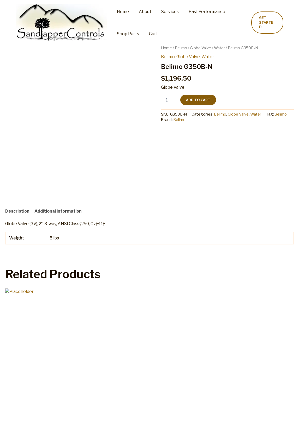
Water (219, 48)
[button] (266, 22)
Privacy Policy (226, 429)
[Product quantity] (168, 100)
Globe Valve (200, 48)
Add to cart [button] (26, 389)
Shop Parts (127, 33)
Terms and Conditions (186, 429)
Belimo (181, 48)
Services (166, 11)
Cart (151, 33)
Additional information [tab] (58, 211)
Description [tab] (17, 211)
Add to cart (198, 100)
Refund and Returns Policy (135, 429)
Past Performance (201, 11)
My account (94, 429)
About (142, 11)
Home (122, 11)
